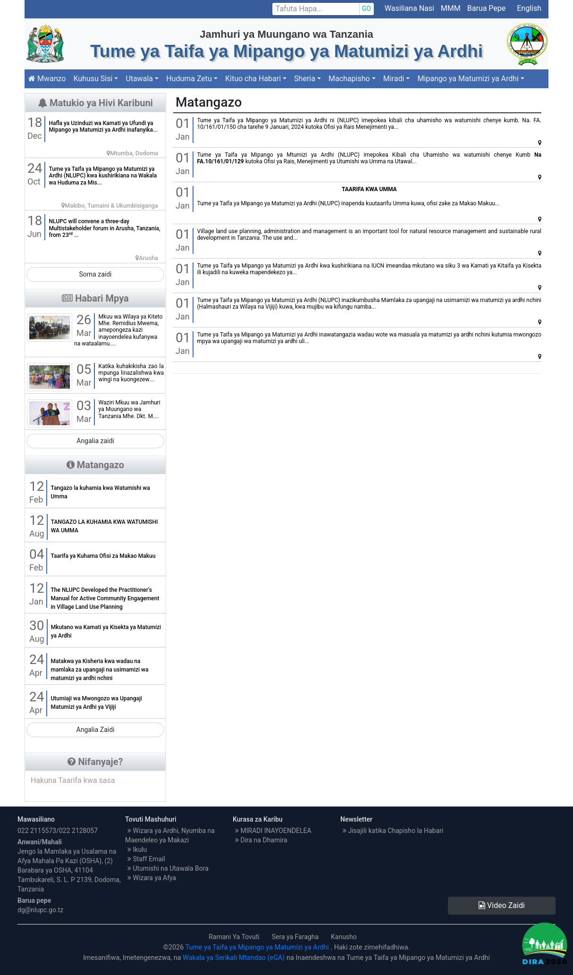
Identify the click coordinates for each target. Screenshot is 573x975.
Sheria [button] (304, 78)
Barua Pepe (487, 8)
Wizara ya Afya (151, 878)
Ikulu (137, 849)
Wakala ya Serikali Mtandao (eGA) (234, 958)
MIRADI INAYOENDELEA (273, 830)
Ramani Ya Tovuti (234, 937)
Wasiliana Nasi (409, 8)
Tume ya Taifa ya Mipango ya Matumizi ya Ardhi (258, 947)
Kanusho (344, 937)
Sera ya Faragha (295, 937)
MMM (451, 8)
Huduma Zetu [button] (189, 78)
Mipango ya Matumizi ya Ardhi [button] (468, 78)
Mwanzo (47, 78)
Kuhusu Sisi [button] (92, 78)
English (529, 8)
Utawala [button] (139, 78)
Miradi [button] (393, 78)
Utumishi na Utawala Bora (168, 868)
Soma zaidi (95, 274)
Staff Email (146, 859)
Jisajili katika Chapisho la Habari (393, 830)
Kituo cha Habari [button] (253, 78)
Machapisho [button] (349, 78)
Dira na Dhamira (261, 840)
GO (366, 8)
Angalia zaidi (95, 441)
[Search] (323, 9)
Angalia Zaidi (95, 729)
